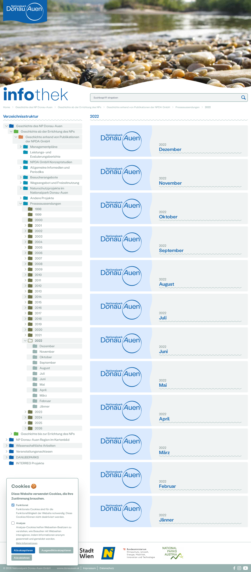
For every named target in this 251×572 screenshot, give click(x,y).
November (47, 351)
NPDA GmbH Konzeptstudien (51, 162)
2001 (38, 225)
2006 (38, 253)
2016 (38, 307)
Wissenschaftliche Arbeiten (35, 445)
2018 (38, 318)
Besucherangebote (44, 177)
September (48, 362)
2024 (38, 417)
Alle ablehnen (22, 557)
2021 (38, 335)
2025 (38, 423)
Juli (42, 373)
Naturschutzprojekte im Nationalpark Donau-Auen (49, 190)
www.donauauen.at (68, 568)
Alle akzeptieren (23, 550)
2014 (38, 296)
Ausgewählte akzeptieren (56, 550)
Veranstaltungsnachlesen (34, 451)
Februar (45, 401)
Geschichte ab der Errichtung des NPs (79, 107)
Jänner (45, 406)
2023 (38, 412)
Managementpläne (43, 146)
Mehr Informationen (26, 543)
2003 (38, 236)
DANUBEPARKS (27, 457)
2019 (38, 324)
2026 (38, 428)
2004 (38, 242)
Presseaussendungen (187, 107)
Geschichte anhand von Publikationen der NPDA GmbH (138, 107)
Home (6, 107)
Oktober (46, 357)
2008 (39, 264)
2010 (38, 275)
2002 (38, 231)
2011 (38, 280)
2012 (38, 285)
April (43, 390)
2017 (38, 313)
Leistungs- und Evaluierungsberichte (45, 154)
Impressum (89, 568)
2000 (39, 220)
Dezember (47, 346)
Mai (42, 384)
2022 (38, 340)
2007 (38, 258)
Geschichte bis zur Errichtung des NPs (48, 434)
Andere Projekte (42, 198)
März (43, 395)
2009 (38, 269)
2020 (38, 329)
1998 (38, 209)
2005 (38, 247)
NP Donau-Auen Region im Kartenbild (42, 439)
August (45, 368)
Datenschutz (107, 568)
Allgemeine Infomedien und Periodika (50, 169)
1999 (38, 214)
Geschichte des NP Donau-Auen (33, 107)
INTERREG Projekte (30, 463)
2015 (38, 302)
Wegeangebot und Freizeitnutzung (54, 182)
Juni (42, 379)
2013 (38, 291)
